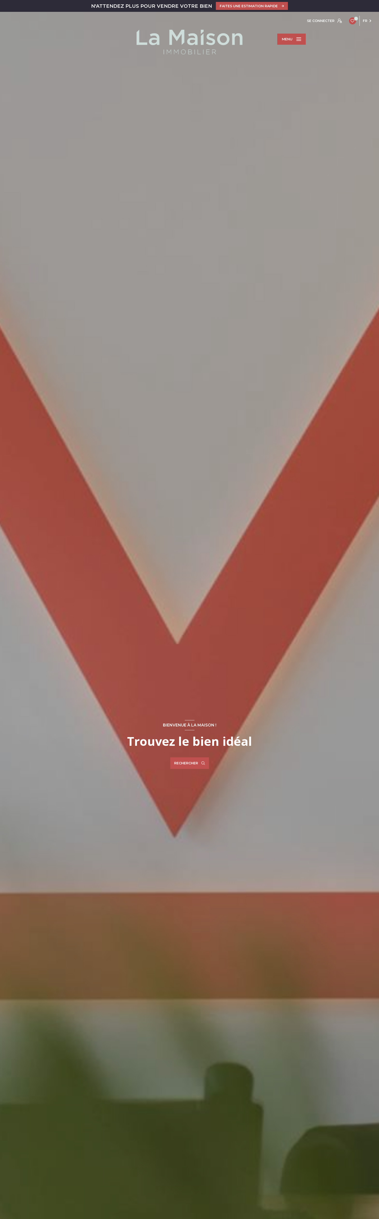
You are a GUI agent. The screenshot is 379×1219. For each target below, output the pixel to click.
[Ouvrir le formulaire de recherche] (189, 763)
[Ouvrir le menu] (291, 39)
